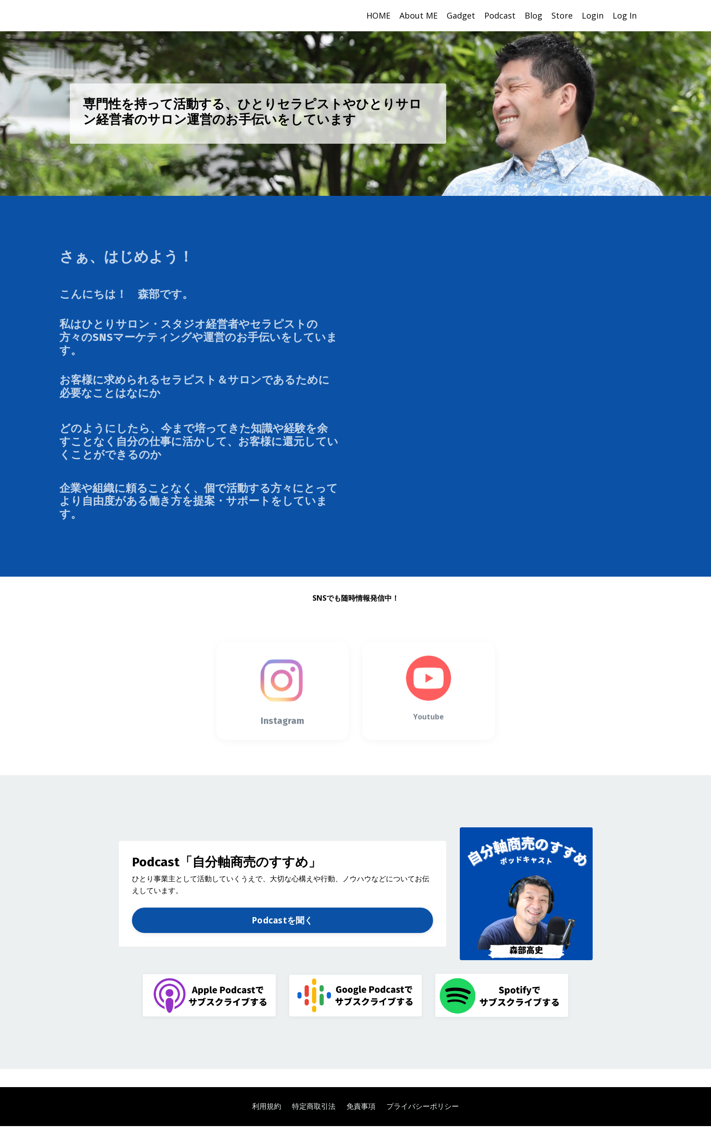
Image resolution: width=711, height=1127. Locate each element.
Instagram (282, 736)
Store (562, 15)
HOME (378, 15)
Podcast (500, 15)
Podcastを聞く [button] (282, 920)
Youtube (428, 733)
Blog (533, 15)
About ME (418, 15)
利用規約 (266, 1107)
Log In (625, 15)
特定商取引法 (314, 1107)
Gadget (461, 15)
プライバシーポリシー (422, 1107)
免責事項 (360, 1107)
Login (593, 15)
